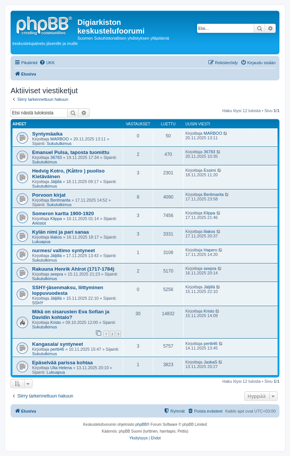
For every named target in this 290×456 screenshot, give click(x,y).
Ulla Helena (61, 367)
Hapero (210, 250)
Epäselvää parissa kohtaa (62, 362)
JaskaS (210, 362)
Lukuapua (41, 241)
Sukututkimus (59, 143)
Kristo (55, 322)
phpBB (141, 424)
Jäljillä (56, 181)
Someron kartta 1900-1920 (63, 213)
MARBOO (59, 139)
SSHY (37, 302)
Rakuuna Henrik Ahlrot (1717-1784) (73, 269)
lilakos (56, 237)
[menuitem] (47, 62)
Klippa (56, 218)
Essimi (210, 170)
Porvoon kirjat (49, 195)
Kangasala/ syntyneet (57, 344)
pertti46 (57, 349)
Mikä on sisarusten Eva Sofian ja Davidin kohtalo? (70, 314)
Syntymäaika (47, 134)
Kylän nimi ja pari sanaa (60, 232)
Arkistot (39, 223)
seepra (56, 274)
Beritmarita (60, 200)
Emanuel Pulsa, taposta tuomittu (70, 152)
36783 (56, 157)
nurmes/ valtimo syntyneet (63, 250)
